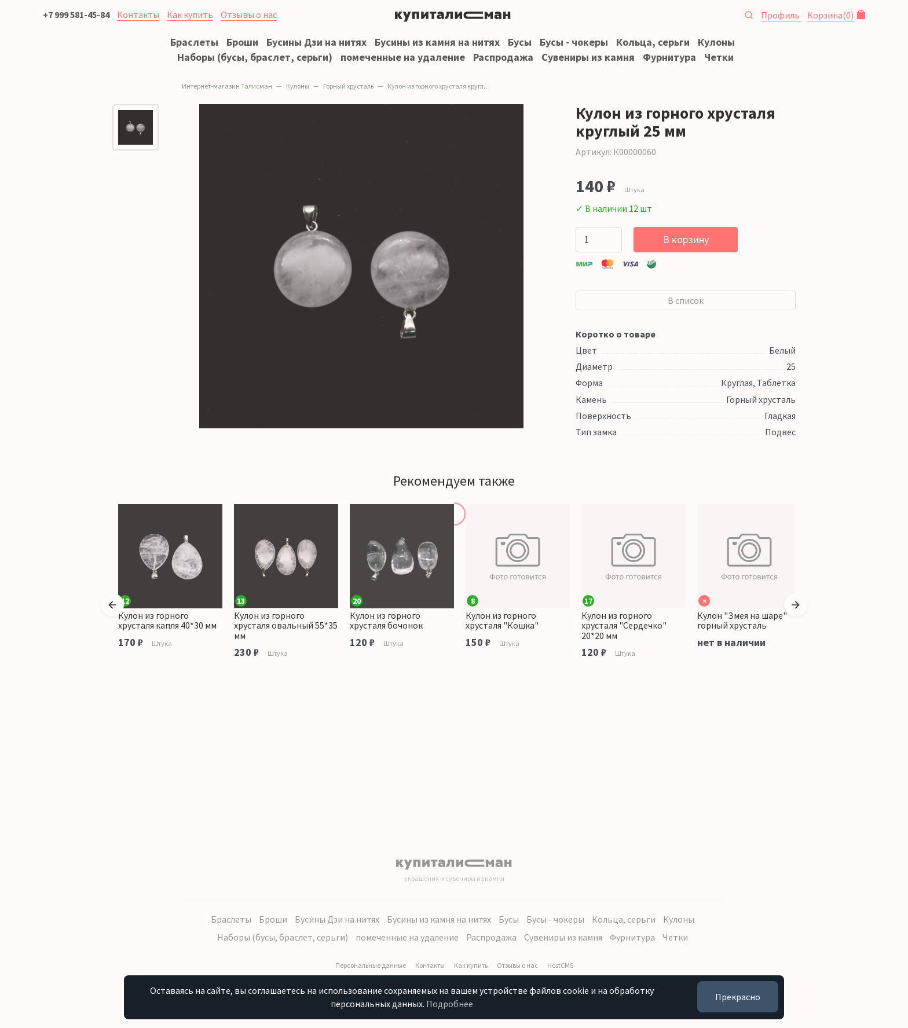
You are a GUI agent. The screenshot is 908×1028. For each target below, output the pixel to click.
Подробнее (449, 1003)
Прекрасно (737, 997)
